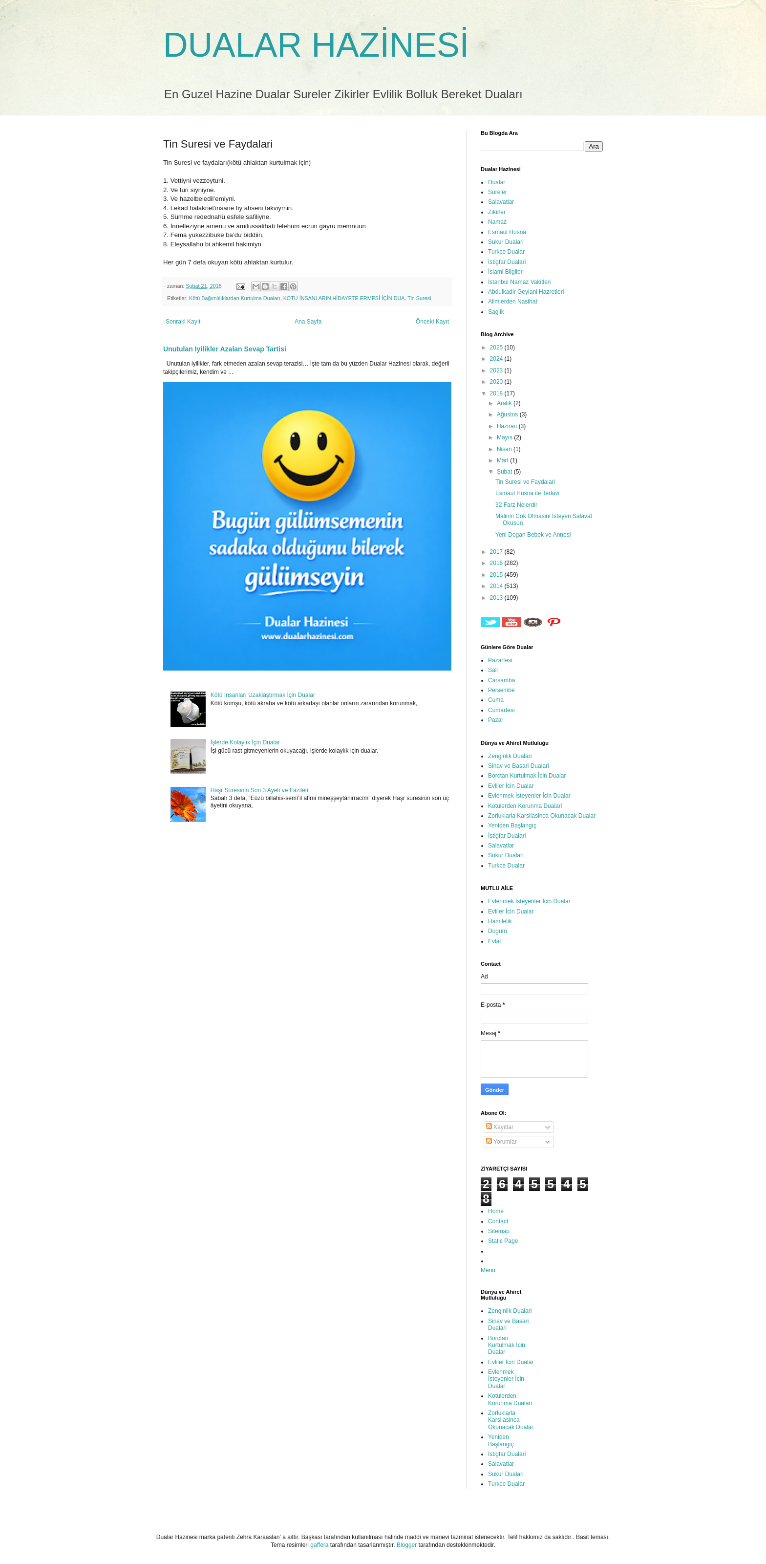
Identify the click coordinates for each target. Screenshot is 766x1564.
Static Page (503, 1241)
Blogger (407, 1545)
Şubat (505, 471)
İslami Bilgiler (505, 271)
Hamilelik (500, 921)
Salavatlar (501, 201)
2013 (497, 597)
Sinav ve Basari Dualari (518, 765)
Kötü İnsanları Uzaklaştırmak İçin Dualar (263, 695)
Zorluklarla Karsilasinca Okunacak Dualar (542, 815)
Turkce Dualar (506, 251)
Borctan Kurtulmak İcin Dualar (527, 775)
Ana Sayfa (308, 321)
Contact (498, 1221)
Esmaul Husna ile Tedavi (527, 493)
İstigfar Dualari (507, 262)
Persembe (501, 690)
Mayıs (505, 437)
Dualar (496, 182)
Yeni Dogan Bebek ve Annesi (533, 534)
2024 (497, 358)
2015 (497, 574)
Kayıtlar (499, 1127)
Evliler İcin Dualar (510, 785)
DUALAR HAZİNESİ (316, 45)
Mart (503, 460)
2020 (497, 381)
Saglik (496, 311)
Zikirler (497, 212)
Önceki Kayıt (432, 321)
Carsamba (501, 680)
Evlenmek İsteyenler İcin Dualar (529, 795)
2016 (497, 563)
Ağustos (508, 414)
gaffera (319, 1545)
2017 (497, 551)
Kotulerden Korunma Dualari (525, 806)
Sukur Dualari (506, 242)
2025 (497, 347)
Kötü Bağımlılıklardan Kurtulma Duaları (234, 298)
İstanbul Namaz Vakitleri (519, 282)
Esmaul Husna (507, 232)
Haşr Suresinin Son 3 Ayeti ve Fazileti (259, 790)
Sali (493, 670)
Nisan (505, 449)
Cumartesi (501, 710)
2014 (497, 586)
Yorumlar (501, 1141)
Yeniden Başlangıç (512, 825)
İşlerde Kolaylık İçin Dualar (245, 742)
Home (496, 1211)
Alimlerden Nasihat (512, 301)
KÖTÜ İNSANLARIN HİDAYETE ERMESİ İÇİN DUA (344, 298)
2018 (497, 393)
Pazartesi (500, 660)
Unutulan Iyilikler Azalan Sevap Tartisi (224, 349)
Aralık (505, 403)
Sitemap (499, 1231)
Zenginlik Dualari (510, 756)
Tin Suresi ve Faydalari (525, 481)
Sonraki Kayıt (183, 321)
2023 (497, 370)
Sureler (497, 192)
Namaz (497, 221)
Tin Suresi (419, 298)
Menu (488, 1270)
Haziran (508, 426)
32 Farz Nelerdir (516, 504)
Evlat (494, 941)
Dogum (497, 931)
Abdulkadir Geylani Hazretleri (526, 291)
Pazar (495, 720)
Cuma (496, 699)
